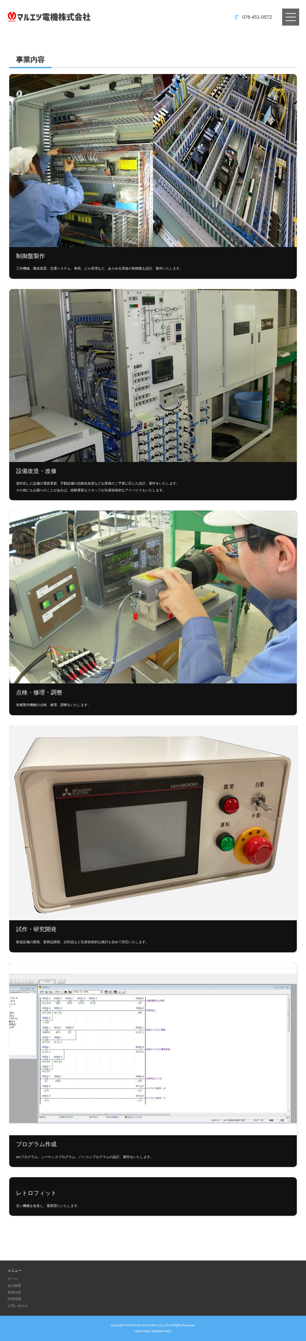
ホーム (12, 1279)
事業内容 (14, 1292)
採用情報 (14, 1299)
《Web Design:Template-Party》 (153, 1331)
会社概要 (14, 1285)
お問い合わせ (17, 1306)
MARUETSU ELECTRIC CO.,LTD (147, 1325)
